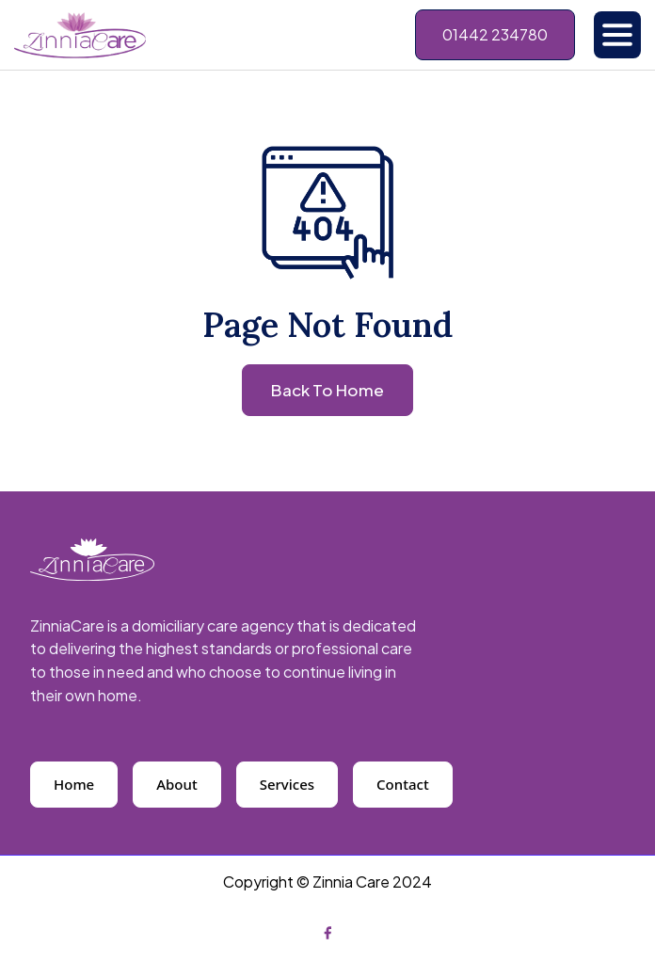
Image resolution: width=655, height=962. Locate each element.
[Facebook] (327, 932)
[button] (617, 34)
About (176, 784)
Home (74, 784)
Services (287, 784)
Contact (402, 784)
